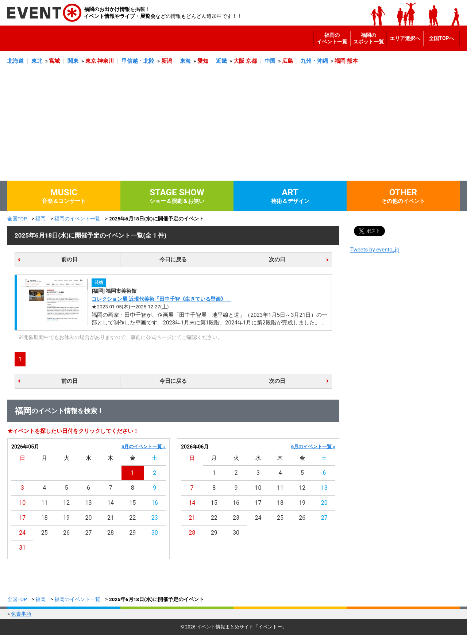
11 (44, 502)
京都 (251, 61)
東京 (90, 61)
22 (132, 517)
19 (66, 517)
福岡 (340, 61)
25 (44, 532)
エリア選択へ (405, 38)
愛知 (202, 61)
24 (22, 532)
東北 (36, 61)
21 (110, 517)
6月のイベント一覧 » (313, 446)
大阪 (239, 61)
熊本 (352, 61)
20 (88, 517)
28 (110, 532)
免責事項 (21, 614)
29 (132, 532)
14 (110, 502)
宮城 (54, 61)
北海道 (15, 61)
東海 (185, 61)
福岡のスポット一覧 (368, 38)
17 (22, 517)
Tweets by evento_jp (375, 249)
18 (44, 517)
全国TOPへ (441, 38)
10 (22, 502)
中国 (270, 61)
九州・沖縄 (314, 61)
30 (154, 532)
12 (66, 502)
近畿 (221, 61)
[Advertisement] (233, 126)
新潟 (166, 61)
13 (88, 502)
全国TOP (17, 219)
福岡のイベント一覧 (332, 38)
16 (154, 502)
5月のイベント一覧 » (143, 446)
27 (88, 532)
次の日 (277, 259)
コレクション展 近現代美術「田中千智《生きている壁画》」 (161, 299)
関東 (72, 61)
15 (132, 502)
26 (66, 532)
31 (22, 547)
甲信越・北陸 (137, 61)
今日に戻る (173, 259)
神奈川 (105, 61)
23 (154, 517)
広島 (287, 61)
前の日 (69, 259)
